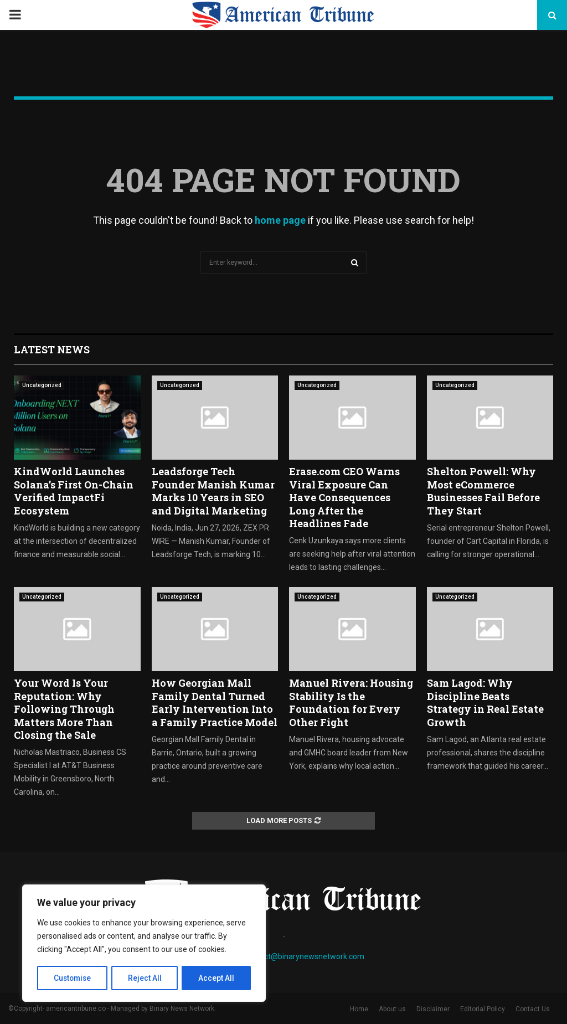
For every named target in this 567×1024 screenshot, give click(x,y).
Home (359, 1009)
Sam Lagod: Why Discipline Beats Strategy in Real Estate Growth (485, 702)
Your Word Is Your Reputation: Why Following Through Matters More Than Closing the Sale (64, 709)
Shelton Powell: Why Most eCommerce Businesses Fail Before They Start (483, 491)
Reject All (146, 978)
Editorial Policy (482, 1009)
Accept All (217, 978)
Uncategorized (41, 385)
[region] (144, 944)
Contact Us (533, 1009)
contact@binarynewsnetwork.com (304, 956)
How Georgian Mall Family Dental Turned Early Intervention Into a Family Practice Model (214, 702)
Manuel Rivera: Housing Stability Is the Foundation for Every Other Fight (351, 702)
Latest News (52, 349)
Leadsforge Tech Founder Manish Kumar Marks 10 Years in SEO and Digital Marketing (213, 491)
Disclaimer (433, 1009)
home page (280, 220)
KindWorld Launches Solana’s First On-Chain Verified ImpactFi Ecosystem (73, 491)
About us (392, 1009)
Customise (72, 978)
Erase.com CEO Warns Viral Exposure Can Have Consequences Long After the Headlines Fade (344, 497)
